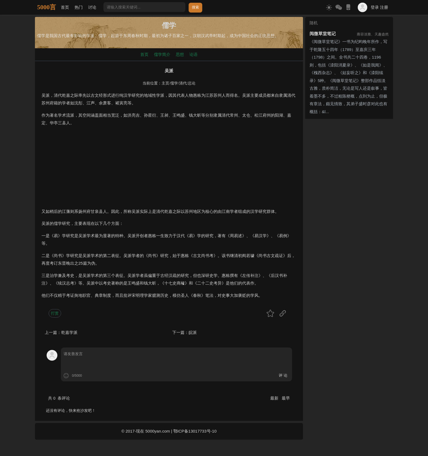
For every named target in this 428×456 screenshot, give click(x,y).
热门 (79, 7)
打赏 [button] (55, 313)
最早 (286, 398)
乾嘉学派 (69, 332)
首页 (65, 7)
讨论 (92, 7)
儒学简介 (162, 54)
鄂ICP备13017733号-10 (194, 431)
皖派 (193, 332)
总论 (191, 83)
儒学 (174, 83)
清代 (183, 83)
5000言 (46, 7)
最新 (275, 398)
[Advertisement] (168, 169)
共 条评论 (59, 398)
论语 (193, 54)
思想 (180, 54)
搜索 (195, 7)
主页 (165, 83)
